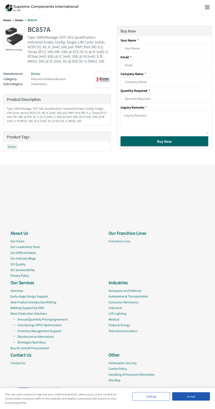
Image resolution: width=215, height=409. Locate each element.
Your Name (129, 40)
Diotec (19, 20)
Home (7, 20)
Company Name (132, 74)
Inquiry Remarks (133, 107)
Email (125, 57)
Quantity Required (134, 90)
